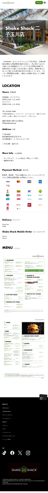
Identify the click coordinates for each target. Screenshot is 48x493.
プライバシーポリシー (7, 416)
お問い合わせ (5, 409)
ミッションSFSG (6, 441)
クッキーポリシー (6, 420)
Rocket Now (6, 224)
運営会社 (4, 423)
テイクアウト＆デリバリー (8, 437)
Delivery (5, 240)
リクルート (5, 427)
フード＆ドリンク (6, 434)
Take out (5, 237)
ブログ (4, 430)
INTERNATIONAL (6, 413)
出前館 (4, 227)
